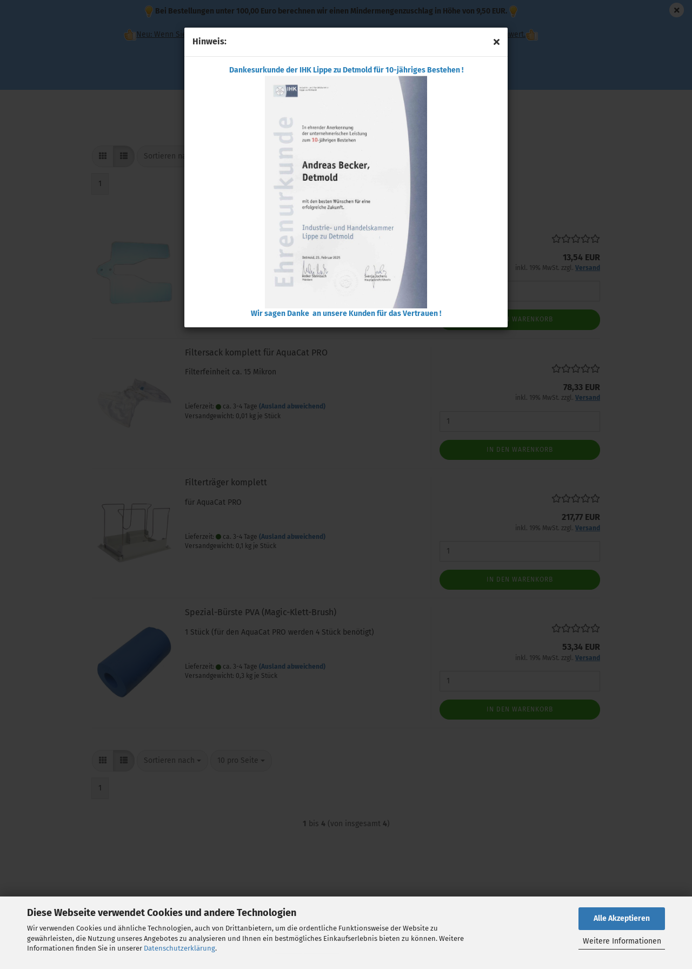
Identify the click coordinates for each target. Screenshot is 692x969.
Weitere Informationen (622, 941)
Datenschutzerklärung (179, 948)
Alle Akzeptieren (622, 918)
